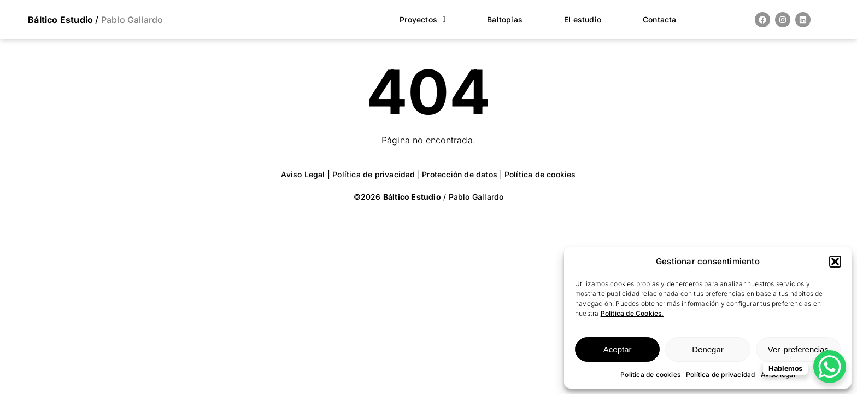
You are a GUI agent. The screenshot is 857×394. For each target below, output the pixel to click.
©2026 (398, 196)
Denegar (708, 349)
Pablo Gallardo (131, 19)
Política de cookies (650, 374)
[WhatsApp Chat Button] (829, 366)
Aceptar (617, 349)
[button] (835, 261)
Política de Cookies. (632, 313)
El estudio (582, 19)
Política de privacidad (720, 374)
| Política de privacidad (372, 174)
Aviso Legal (304, 174)
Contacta (660, 19)
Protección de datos (461, 174)
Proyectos (422, 19)
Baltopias (505, 19)
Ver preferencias (798, 349)
